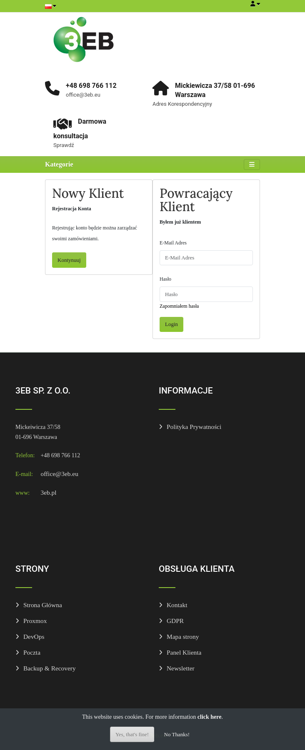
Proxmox (35, 620)
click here (210, 717)
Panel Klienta (184, 652)
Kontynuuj (69, 260)
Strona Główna (42, 604)
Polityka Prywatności (194, 426)
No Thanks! (177, 734)
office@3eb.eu (59, 473)
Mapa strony (183, 636)
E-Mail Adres (173, 243)
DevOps (33, 636)
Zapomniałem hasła (179, 306)
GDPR (175, 620)
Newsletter (181, 668)
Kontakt (177, 604)
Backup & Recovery (49, 668)
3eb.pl (48, 492)
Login (171, 324)
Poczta (31, 652)
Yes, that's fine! (132, 734)
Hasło (165, 279)
